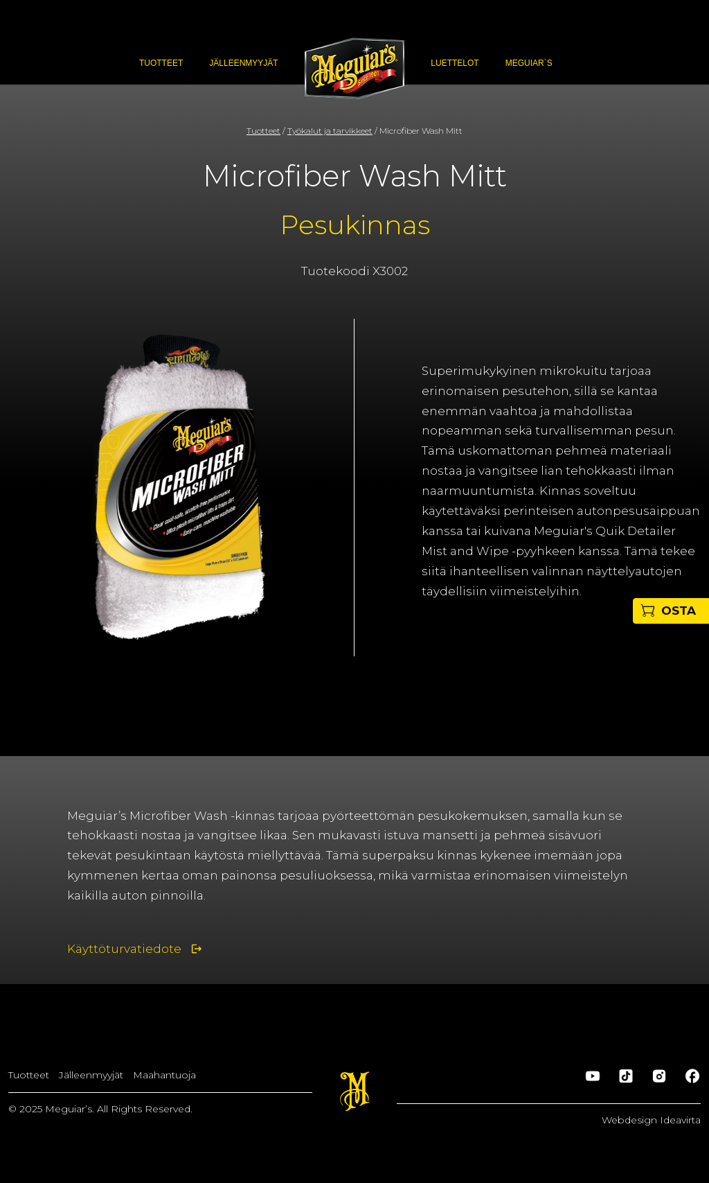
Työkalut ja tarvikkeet (330, 130)
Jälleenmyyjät (243, 63)
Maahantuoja (164, 1075)
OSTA (678, 610)
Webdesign (631, 1120)
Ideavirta (680, 1120)
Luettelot (454, 63)
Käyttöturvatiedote (124, 949)
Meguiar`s (529, 63)
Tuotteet (161, 63)
